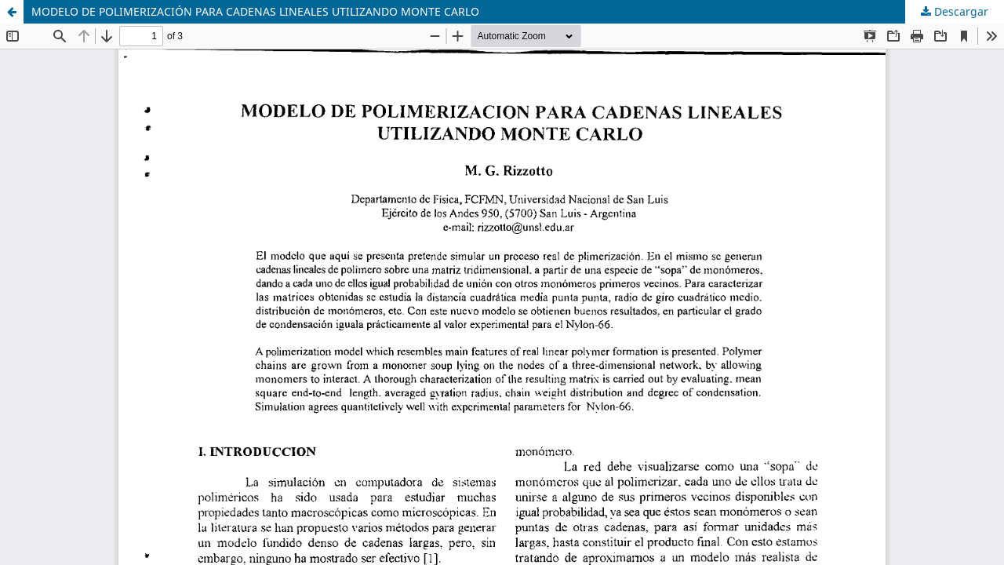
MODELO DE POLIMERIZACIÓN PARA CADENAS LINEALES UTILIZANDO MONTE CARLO (255, 11)
